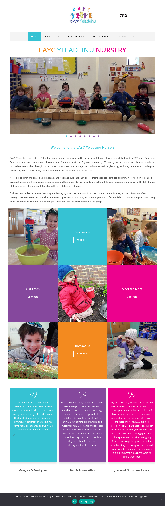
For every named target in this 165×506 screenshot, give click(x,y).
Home (33, 36)
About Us (51, 36)
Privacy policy (87, 501)
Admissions (76, 36)
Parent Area (102, 36)
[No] (161, 499)
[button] (13, 97)
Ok (74, 501)
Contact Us (127, 36)
